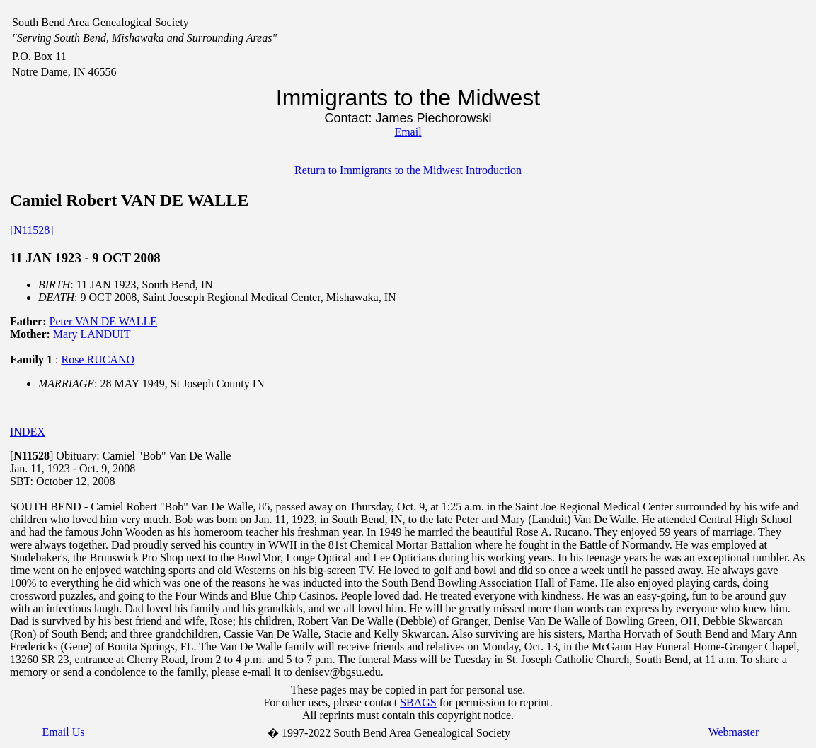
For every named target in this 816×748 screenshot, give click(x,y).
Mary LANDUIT (92, 334)
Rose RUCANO (97, 359)
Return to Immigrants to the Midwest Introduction (408, 170)
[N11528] (32, 230)
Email (407, 132)
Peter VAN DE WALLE (103, 321)
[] (31, 456)
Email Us (63, 732)
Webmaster (733, 732)
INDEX (27, 432)
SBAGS (418, 702)
